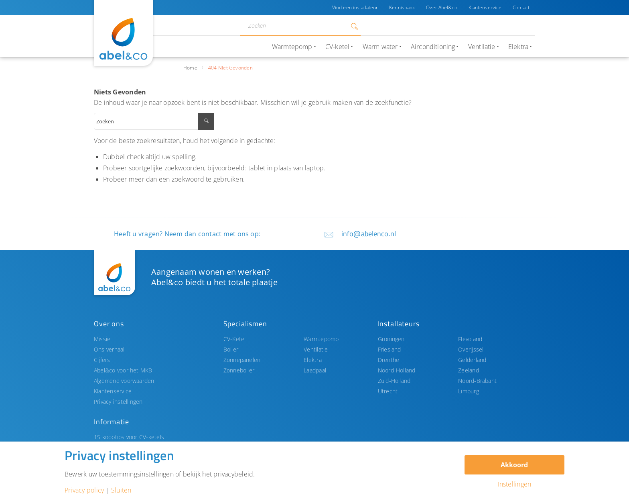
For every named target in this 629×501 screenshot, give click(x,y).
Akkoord (514, 464)
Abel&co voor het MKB (123, 370)
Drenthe (389, 360)
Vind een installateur (355, 7)
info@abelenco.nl (368, 233)
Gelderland (472, 360)
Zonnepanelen (242, 360)
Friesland (389, 349)
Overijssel (470, 349)
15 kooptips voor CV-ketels (129, 437)
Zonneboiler (239, 370)
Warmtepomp (321, 339)
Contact (521, 7)
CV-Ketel (234, 339)
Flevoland (470, 339)
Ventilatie (316, 349)
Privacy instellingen (118, 401)
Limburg (468, 391)
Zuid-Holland (394, 380)
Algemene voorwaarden (124, 380)
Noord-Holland (397, 370)
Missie (102, 339)
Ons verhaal (109, 349)
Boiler (230, 349)
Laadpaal (315, 370)
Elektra (313, 360)
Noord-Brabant (477, 380)
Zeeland (468, 370)
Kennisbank (402, 7)
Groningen (391, 339)
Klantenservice (485, 7)
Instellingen (515, 484)
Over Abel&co (441, 7)
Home (190, 68)
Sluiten (121, 490)
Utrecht (388, 391)
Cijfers (102, 360)
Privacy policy (84, 490)
